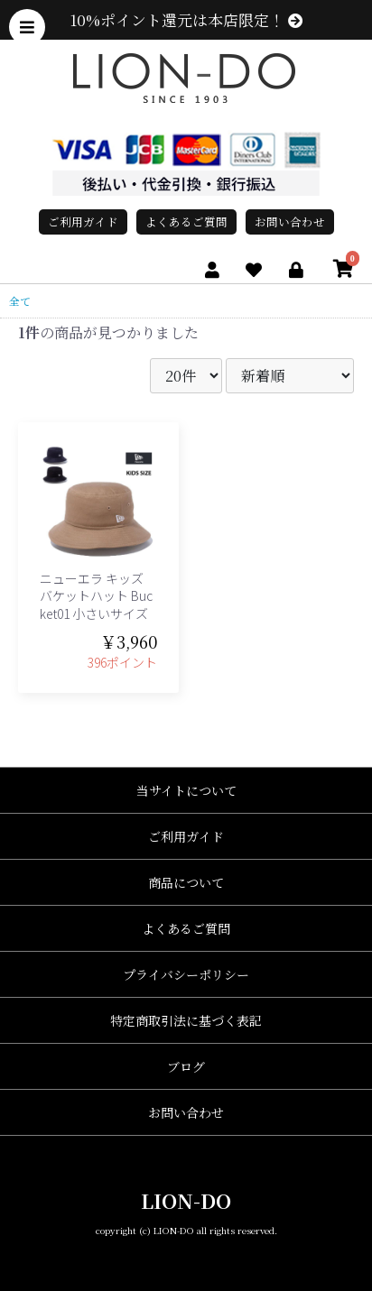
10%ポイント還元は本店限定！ (186, 20)
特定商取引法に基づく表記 (186, 1020)
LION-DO (186, 1200)
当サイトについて (186, 790)
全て (20, 301)
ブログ (186, 1066)
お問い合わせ (290, 221)
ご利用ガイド (83, 221)
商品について (186, 882)
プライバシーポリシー (186, 974)
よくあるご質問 (186, 221)
